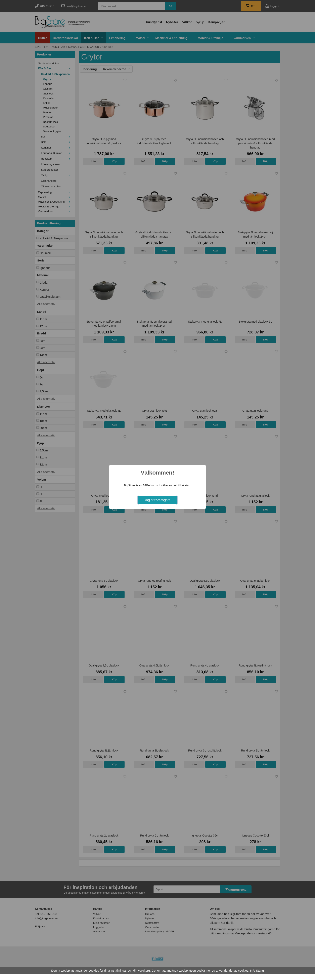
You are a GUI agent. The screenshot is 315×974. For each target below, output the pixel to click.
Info (252, 970)
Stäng (260, 970)
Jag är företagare (158, 500)
